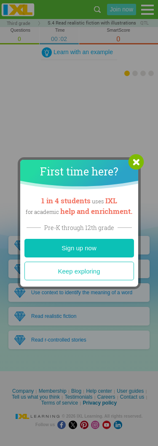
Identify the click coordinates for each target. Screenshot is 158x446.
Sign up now (79, 248)
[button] (136, 162)
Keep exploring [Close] (79, 271)
